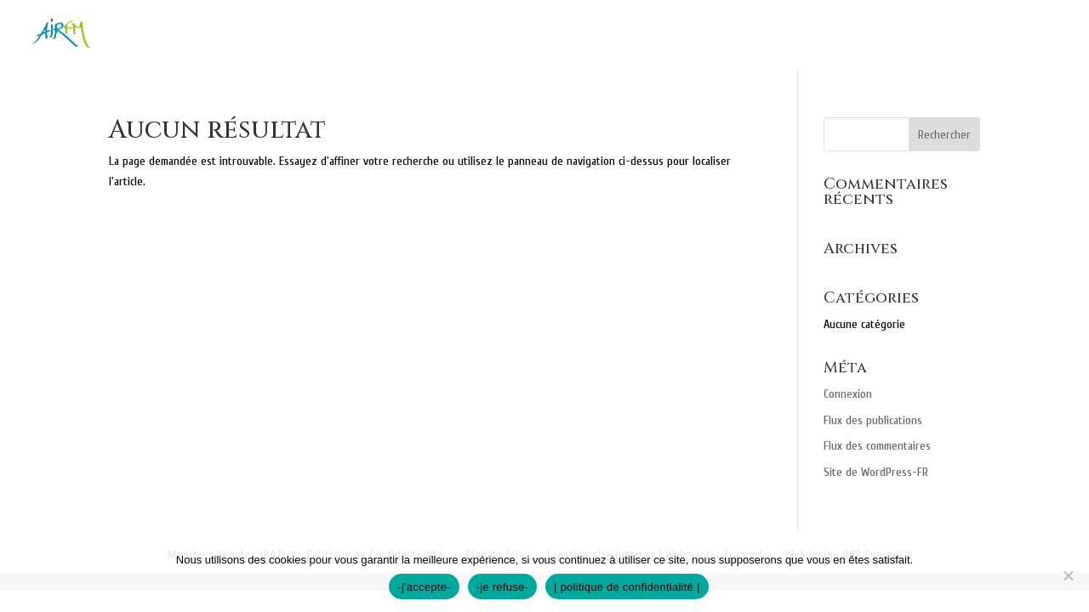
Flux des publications (873, 420)
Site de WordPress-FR (876, 472)
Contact (910, 35)
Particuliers (657, 35)
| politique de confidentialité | (627, 587)
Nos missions (542, 35)
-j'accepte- (423, 587)
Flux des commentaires (877, 446)
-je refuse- (502, 587)
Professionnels (799, 35)
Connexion (848, 394)
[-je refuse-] (1067, 575)
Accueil (446, 35)
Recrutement (1013, 35)
